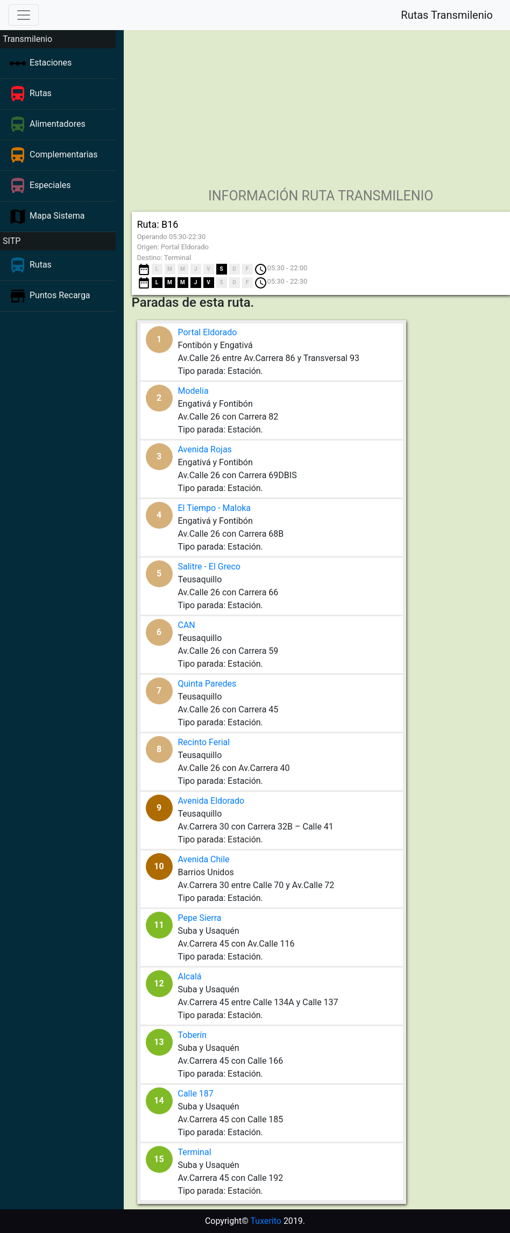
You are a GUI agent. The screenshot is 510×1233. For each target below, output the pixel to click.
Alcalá (190, 976)
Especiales (50, 185)
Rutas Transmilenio (447, 15)
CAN (186, 625)
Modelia (193, 391)
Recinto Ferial (204, 742)
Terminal (194, 1152)
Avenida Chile (204, 859)
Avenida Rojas (205, 449)
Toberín (192, 1035)
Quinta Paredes (207, 684)
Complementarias (64, 154)
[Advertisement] (318, 105)
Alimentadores (58, 124)
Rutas (41, 93)
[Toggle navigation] (24, 15)
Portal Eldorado (207, 332)
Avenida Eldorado (211, 801)
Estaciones (51, 62)
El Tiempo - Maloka (214, 508)
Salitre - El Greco (209, 566)
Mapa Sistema (57, 216)
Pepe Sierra (200, 918)
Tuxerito (266, 1221)
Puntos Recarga (60, 295)
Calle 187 (196, 1093)
